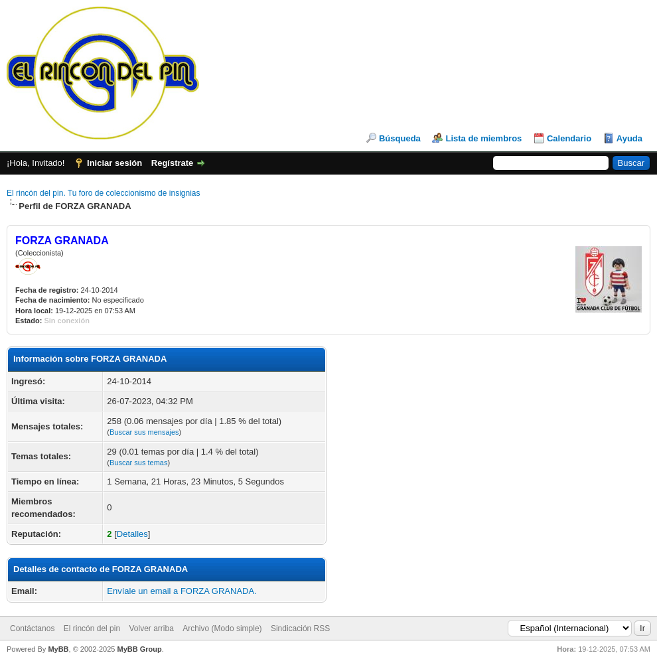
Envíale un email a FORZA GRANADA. (181, 591)
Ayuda (629, 138)
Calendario (569, 138)
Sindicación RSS (300, 628)
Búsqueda (400, 138)
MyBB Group (139, 649)
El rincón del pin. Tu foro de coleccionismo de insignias (103, 193)
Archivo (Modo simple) (222, 628)
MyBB (58, 649)
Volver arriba (151, 628)
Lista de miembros (483, 138)
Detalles (132, 534)
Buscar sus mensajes (144, 432)
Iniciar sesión (114, 163)
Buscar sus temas (138, 463)
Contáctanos (32, 628)
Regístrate (172, 163)
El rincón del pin (92, 628)
